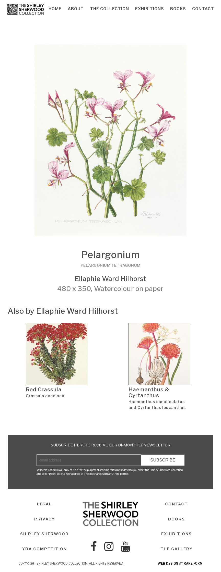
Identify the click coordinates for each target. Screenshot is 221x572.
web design (168, 563)
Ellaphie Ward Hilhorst (110, 279)
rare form (193, 563)
